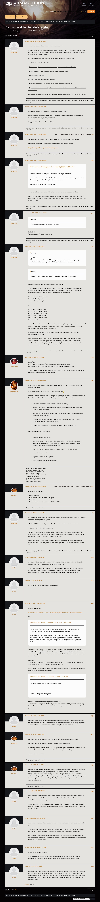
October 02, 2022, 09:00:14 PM (35, 603)
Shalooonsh (14, 392)
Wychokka (14, 366)
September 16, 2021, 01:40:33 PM (35, 380)
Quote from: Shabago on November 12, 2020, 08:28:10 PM (52, 167)
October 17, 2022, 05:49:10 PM (34, 765)
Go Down (8, 35)
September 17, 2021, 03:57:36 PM (35, 486)
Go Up (7, 889)
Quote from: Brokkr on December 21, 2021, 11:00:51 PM (51, 622)
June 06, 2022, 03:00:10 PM (33, 580)
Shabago (14, 52)
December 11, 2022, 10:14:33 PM (35, 791)
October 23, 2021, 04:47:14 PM (34, 513)
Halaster (14, 495)
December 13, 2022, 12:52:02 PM (35, 818)
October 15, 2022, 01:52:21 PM (34, 734)
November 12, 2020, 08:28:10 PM (35, 107)
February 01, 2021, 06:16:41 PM (34, 246)
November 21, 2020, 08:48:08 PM (35, 160)
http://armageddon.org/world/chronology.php (43, 148)
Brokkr (14, 568)
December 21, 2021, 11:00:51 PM (34, 557)
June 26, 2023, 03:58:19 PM (33, 866)
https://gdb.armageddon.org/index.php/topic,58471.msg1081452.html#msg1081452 (55, 612)
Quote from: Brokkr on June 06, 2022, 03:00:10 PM (49, 677)
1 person (27, 884)
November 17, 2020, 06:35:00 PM (35, 134)
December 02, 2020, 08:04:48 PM (36, 213)
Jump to (70, 898)
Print (91, 36)
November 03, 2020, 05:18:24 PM (35, 41)
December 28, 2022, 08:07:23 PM (35, 847)
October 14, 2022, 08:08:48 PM (35, 716)
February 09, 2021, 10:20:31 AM (34, 357)
